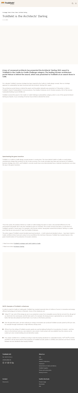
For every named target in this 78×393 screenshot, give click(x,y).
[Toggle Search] (72, 3)
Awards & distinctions (44, 361)
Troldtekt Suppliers (43, 368)
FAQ (40, 386)
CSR (40, 357)
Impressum (41, 363)
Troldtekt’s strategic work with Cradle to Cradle (27, 243)
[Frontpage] (8, 3)
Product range (42, 382)
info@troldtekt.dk (7, 360)
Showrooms (5, 382)
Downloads (42, 384)
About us (42, 354)
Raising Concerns (43, 372)
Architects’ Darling (19, 246)
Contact (5, 379)
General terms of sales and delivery (47, 366)
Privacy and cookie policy (45, 370)
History (40, 359)
